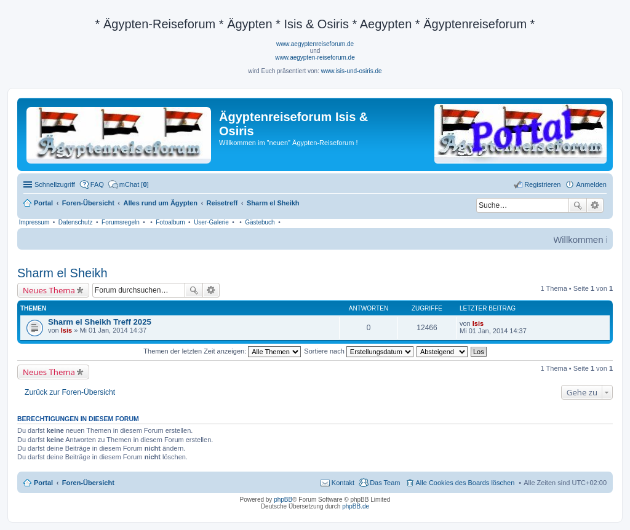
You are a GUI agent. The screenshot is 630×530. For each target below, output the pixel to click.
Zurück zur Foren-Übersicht (70, 392)
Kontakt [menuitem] (343, 482)
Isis (66, 330)
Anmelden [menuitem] (591, 184)
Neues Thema (49, 290)
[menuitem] (128, 184)
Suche (577, 205)
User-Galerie (211, 222)
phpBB (283, 499)
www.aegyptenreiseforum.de (315, 44)
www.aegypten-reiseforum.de (315, 57)
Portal (43, 203)
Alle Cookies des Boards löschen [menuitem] (465, 482)
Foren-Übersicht (88, 482)
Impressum (34, 222)
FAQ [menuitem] (97, 184)
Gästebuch (259, 222)
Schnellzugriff (54, 184)
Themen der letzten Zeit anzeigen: (222, 351)
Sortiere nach (358, 351)
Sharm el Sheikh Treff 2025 (99, 321)
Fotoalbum (170, 222)
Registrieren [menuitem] (542, 184)
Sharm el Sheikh (62, 273)
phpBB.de (355, 506)
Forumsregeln (121, 222)
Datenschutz (75, 222)
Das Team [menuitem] (385, 482)
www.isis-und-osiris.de (351, 71)
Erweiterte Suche (595, 205)
